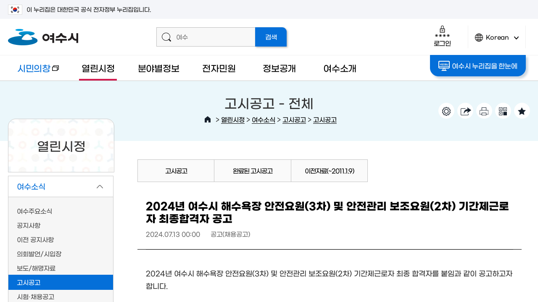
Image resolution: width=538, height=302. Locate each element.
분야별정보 (158, 67)
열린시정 (98, 67)
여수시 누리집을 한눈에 (477, 66)
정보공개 (279, 67)
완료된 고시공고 (252, 170)
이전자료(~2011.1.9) (329, 170)
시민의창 (33, 72)
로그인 (442, 36)
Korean (497, 41)
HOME (207, 119)
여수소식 (263, 119)
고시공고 (294, 119)
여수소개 (339, 67)
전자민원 (218, 67)
